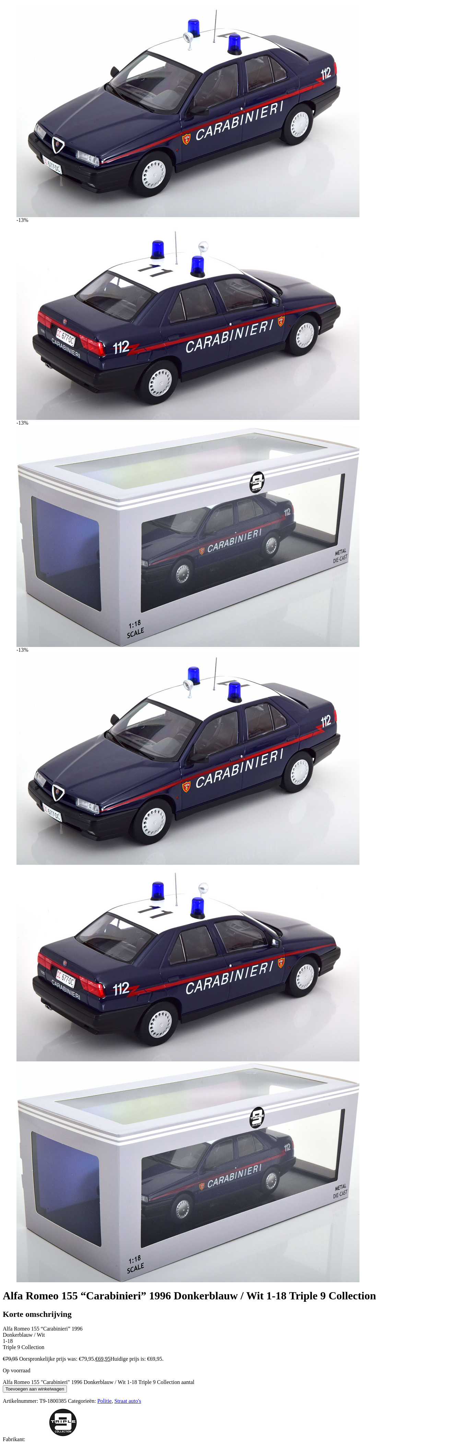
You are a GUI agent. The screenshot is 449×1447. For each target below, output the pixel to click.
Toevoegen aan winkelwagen (34, 1389)
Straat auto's (127, 1401)
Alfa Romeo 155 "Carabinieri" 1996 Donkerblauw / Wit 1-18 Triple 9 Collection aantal (98, 1382)
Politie (104, 1401)
